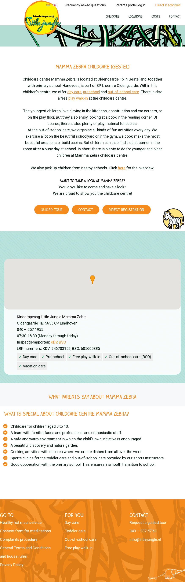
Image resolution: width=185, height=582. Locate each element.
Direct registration (126, 209)
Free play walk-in (78, 548)
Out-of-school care (81, 539)
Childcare (113, 16)
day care (74, 92)
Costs (156, 16)
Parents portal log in (130, 5)
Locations (135, 16)
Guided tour (51, 209)
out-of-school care (123, 92)
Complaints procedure (18, 539)
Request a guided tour (148, 522)
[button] (92, 279)
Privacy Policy (11, 565)
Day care (72, 522)
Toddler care (75, 531)
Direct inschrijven (168, 5)
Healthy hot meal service (21, 522)
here (122, 168)
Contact (175, 16)
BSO (62, 342)
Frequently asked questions (85, 5)
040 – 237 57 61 (143, 531)
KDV (54, 342)
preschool (91, 92)
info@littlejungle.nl (145, 539)
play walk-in (78, 98)
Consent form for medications (25, 531)
